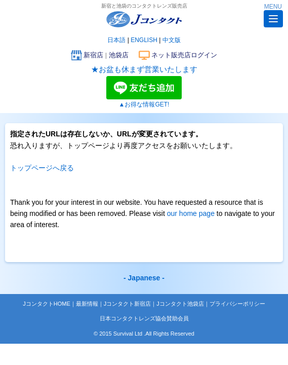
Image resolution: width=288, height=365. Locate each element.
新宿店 (93, 55)
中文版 (171, 40)
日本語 (116, 40)
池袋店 (119, 55)
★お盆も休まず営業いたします (144, 69)
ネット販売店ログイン (184, 55)
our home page (191, 213)
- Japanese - (144, 278)
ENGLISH (144, 40)
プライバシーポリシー (237, 304)
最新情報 (87, 304)
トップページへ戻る (42, 168)
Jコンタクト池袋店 (180, 304)
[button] (273, 18)
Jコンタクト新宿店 (127, 304)
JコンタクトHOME (46, 304)
